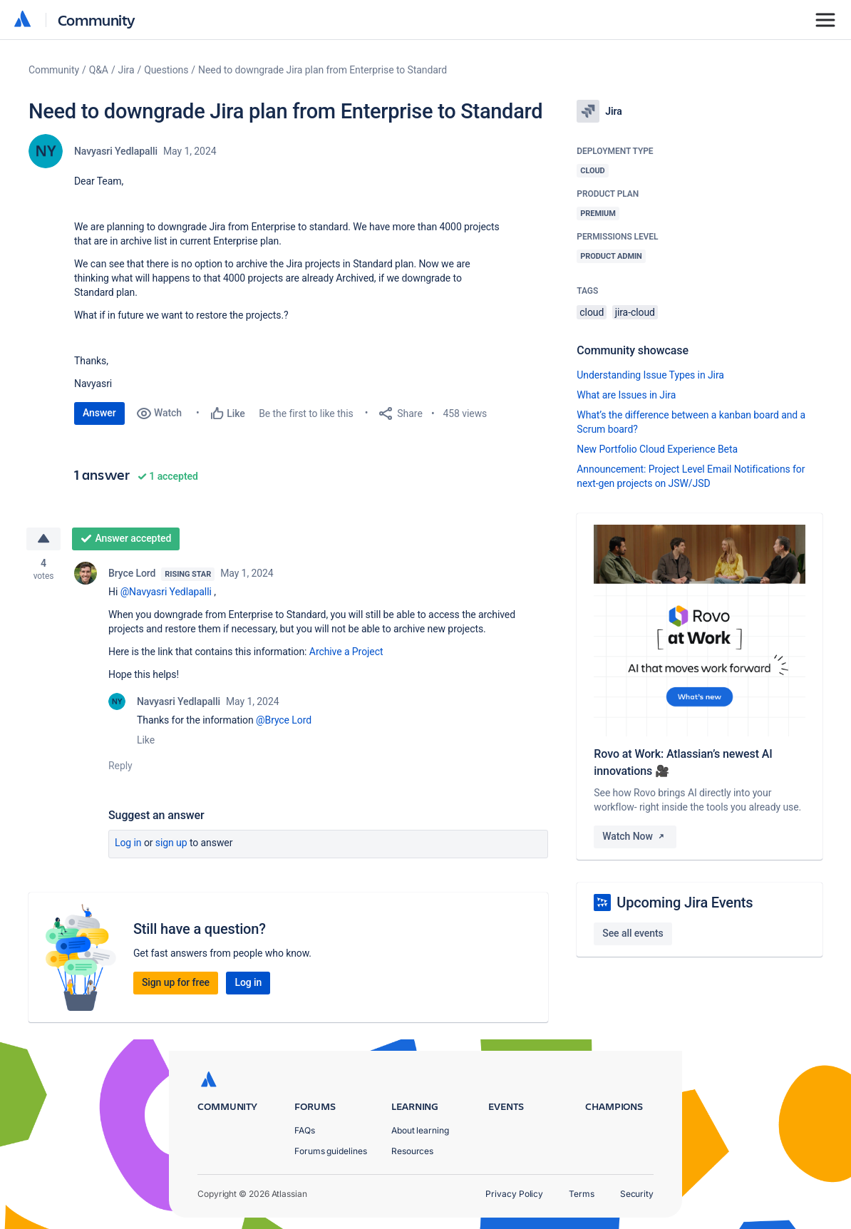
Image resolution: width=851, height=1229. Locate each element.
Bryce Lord (131, 573)
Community (96, 19)
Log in (128, 842)
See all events (632, 933)
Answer (99, 412)
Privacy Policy (514, 1193)
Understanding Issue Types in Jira (650, 375)
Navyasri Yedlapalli (116, 151)
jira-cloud (635, 312)
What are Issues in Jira (626, 395)
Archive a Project (346, 651)
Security (637, 1193)
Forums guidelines (330, 1151)
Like (146, 740)
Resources (412, 1151)
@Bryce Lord (283, 720)
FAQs (304, 1130)
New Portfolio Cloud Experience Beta (657, 449)
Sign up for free (176, 982)
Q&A (98, 70)
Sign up (171, 842)
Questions (166, 70)
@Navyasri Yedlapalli (166, 591)
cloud (591, 312)
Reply (120, 765)
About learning (420, 1130)
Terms (581, 1193)
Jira (126, 70)
